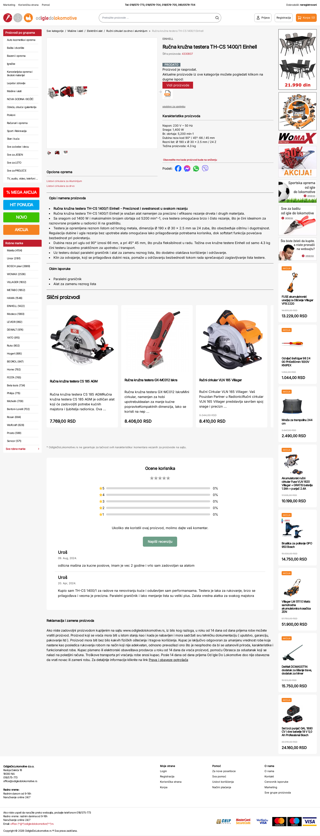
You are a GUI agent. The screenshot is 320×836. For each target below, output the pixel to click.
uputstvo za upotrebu (173, 106)
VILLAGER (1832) (16, 282)
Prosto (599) (14, 433)
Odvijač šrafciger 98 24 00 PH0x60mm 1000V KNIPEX (296, 362)
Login (163, 771)
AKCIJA (21, 229)
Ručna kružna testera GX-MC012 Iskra (150, 393)
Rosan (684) (14, 417)
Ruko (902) (13, 345)
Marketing (9, 4)
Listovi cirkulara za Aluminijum (64, 194)
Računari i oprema (17, 123)
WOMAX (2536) (16, 274)
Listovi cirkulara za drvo (60, 199)
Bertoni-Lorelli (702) (18, 409)
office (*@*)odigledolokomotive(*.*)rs (31, 823)
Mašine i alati (14, 91)
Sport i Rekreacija (16, 131)
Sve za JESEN (15, 154)
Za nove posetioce (224, 771)
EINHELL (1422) (16, 306)
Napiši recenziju (160, 555)
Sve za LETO (14, 162)
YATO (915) (13, 337)
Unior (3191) (13, 258)
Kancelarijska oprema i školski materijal (19, 73)
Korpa (163, 787)
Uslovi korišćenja (223, 781)
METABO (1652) (16, 290)
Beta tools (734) (16, 385)
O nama (269, 771)
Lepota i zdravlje (16, 83)
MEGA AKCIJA (21, 192)
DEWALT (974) (15, 329)
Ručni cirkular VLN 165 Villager (220, 393)
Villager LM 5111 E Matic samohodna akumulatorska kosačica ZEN (296, 606)
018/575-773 (137, 4)
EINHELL (167, 38)
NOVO (21, 217)
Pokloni (11, 115)
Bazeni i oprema (16, 55)
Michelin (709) (15, 401)
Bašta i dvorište (15, 47)
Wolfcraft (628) (15, 425)
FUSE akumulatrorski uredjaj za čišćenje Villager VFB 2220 (297, 300)
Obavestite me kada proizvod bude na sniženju (190, 159)
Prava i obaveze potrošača (168, 673)
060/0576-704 (186, 4)
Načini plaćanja (221, 787)
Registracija (167, 776)
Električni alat (94, 30)
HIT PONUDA (21, 204)
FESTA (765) (14, 377)
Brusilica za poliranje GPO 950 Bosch (297, 545)
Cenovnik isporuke (276, 781)
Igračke (11, 63)
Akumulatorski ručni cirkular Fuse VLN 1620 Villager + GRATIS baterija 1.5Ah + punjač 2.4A (297, 483)
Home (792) (14, 369)
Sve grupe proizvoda (277, 792)
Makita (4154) (14, 250)
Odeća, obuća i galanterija (21, 107)
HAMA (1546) (14, 298)
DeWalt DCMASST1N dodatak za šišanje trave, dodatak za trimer (297, 670)
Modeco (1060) (15, 313)
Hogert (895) (14, 353)
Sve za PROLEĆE (16, 170)
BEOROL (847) (15, 361)
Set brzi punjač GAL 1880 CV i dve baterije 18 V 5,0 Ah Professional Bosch (297, 732)
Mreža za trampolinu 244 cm (297, 421)
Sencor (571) (14, 441)
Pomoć (46, 4)
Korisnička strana (28, 4)
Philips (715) (13, 393)
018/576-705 (169, 4)
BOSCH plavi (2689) (18, 266)
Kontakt (269, 776)
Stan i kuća (13, 138)
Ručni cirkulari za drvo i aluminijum (126, 30)
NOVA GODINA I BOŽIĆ (20, 99)
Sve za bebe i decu (18, 146)
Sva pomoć (219, 776)
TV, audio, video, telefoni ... (22, 178)
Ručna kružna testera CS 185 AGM (73, 394)
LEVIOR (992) (14, 321)
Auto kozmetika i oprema (21, 39)
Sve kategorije (55, 30)
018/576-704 (153, 4)
